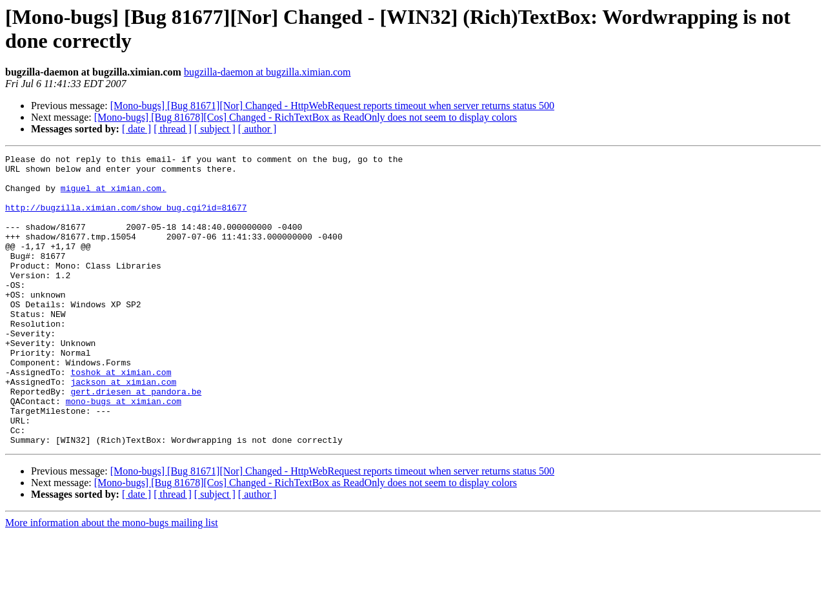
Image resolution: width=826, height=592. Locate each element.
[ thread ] (173, 128)
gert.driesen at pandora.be (135, 439)
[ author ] (257, 128)
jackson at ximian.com (123, 428)
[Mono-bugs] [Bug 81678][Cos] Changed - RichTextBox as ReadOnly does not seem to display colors (305, 117)
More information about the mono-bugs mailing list (111, 580)
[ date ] (136, 128)
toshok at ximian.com (120, 416)
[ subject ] (215, 128)
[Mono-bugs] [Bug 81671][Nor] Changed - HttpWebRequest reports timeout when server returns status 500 (332, 105)
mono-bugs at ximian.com (123, 451)
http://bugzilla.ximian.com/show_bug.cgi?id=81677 (126, 219)
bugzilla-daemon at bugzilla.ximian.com (267, 71)
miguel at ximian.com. (113, 195)
